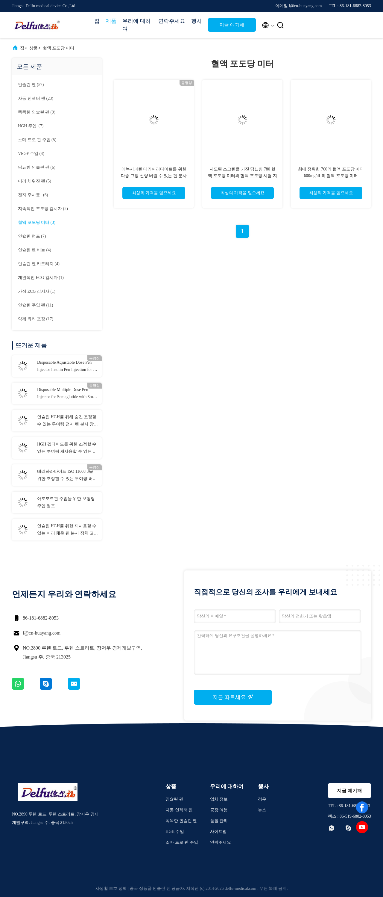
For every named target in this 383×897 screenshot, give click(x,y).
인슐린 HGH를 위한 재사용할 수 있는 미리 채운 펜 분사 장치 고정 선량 (67, 530)
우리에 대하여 (136, 25)
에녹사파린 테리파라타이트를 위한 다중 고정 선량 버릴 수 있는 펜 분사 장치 (154, 176)
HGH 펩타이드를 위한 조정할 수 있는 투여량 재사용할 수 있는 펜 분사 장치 (67, 448)
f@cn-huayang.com (41, 632)
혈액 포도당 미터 (58, 48)
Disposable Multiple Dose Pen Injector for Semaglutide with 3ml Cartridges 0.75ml (65, 394)
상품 (33, 48)
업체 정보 (219, 799)
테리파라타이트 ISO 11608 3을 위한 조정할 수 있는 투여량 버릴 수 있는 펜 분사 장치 (67, 475)
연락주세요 (171, 21)
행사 (196, 21)
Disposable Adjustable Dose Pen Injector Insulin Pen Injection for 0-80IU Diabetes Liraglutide (67, 366)
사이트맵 (218, 831)
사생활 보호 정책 (111, 888)
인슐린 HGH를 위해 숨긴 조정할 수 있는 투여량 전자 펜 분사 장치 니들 (67, 421)
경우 (262, 799)
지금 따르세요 (232, 697)
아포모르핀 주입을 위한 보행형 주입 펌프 (66, 502)
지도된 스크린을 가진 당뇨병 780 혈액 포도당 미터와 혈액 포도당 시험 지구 (242, 176)
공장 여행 (219, 810)
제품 (111, 21)
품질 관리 (219, 821)
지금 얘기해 (231, 24)
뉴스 (262, 810)
